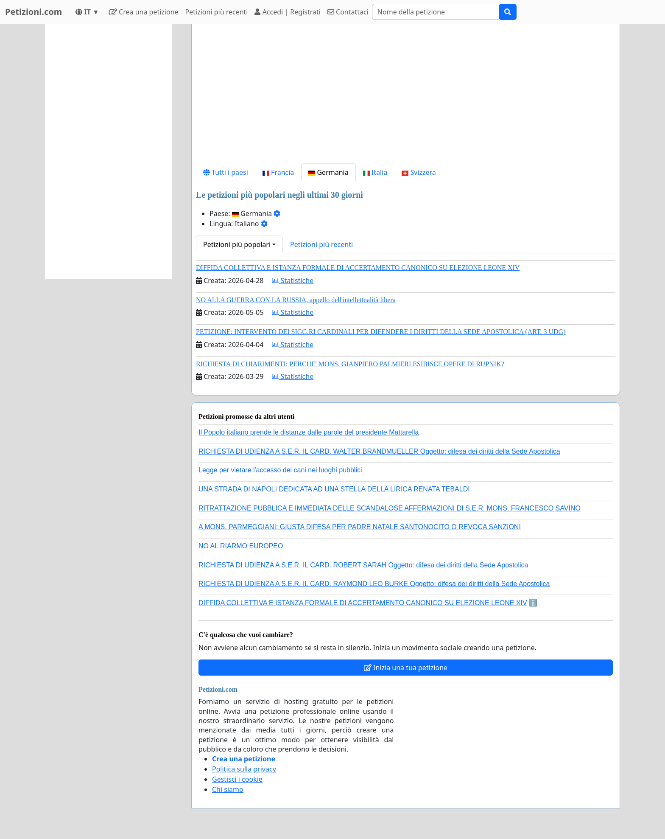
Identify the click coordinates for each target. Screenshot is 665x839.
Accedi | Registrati (287, 12)
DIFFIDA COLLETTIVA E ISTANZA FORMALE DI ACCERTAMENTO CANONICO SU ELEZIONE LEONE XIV (358, 267)
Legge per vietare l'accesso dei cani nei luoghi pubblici (280, 470)
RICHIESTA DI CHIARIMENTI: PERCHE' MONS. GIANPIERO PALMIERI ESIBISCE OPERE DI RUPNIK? (350, 364)
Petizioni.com (33, 11)
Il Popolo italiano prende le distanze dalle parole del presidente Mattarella (308, 432)
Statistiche (292, 280)
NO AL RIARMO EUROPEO (240, 546)
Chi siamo (227, 789)
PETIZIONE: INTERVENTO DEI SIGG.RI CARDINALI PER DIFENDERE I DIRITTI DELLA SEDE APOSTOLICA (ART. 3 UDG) (380, 331)
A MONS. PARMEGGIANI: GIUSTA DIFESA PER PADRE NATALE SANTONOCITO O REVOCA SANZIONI (359, 526)
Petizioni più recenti (216, 12)
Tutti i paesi (225, 172)
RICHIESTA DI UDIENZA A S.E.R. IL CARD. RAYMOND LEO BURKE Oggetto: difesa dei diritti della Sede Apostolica (374, 583)
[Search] (435, 12)
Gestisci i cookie (237, 779)
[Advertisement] (406, 97)
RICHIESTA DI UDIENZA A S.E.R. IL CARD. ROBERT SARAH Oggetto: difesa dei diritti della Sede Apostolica (363, 565)
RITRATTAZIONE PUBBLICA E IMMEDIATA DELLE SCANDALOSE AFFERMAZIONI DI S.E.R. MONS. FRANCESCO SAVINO (389, 508)
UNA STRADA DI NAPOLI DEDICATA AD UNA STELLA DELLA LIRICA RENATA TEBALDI (334, 489)
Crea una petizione (144, 12)
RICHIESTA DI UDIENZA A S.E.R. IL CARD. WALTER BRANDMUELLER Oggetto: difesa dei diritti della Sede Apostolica (379, 451)
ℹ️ (533, 602)
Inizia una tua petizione (405, 667)
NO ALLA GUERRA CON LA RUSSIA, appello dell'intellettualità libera (296, 299)
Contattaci (348, 12)
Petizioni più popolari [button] (237, 244)
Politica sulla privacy (244, 769)
